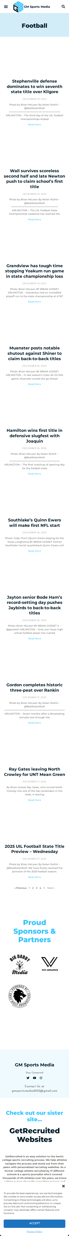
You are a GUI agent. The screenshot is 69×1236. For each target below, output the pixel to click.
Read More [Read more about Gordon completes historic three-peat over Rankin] (34, 722)
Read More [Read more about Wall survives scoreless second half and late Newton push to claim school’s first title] (34, 219)
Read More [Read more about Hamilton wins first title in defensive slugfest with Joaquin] (34, 473)
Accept (34, 1223)
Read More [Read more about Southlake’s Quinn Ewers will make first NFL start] (34, 551)
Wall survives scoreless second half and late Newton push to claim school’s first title (34, 178)
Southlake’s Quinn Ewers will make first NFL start (34, 523)
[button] (63, 1186)
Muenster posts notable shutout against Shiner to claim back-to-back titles (35, 353)
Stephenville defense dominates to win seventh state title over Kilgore (34, 86)
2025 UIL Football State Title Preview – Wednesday (34, 849)
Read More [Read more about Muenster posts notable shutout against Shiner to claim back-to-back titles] (34, 384)
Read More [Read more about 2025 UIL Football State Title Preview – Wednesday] (34, 877)
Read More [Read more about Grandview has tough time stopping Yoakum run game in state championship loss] (34, 301)
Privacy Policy (34, 1231)
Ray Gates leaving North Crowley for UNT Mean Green (34, 772)
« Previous (20, 887)
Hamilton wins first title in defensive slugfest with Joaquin (34, 435)
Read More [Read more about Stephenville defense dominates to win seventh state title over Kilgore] (34, 124)
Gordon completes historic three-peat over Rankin (34, 687)
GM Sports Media (37, 6)
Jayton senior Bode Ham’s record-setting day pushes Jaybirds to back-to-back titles (34, 605)
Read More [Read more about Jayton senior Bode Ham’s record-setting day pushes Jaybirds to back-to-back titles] (34, 638)
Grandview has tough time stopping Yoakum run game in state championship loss (34, 271)
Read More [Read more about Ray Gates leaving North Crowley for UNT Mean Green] (34, 800)
